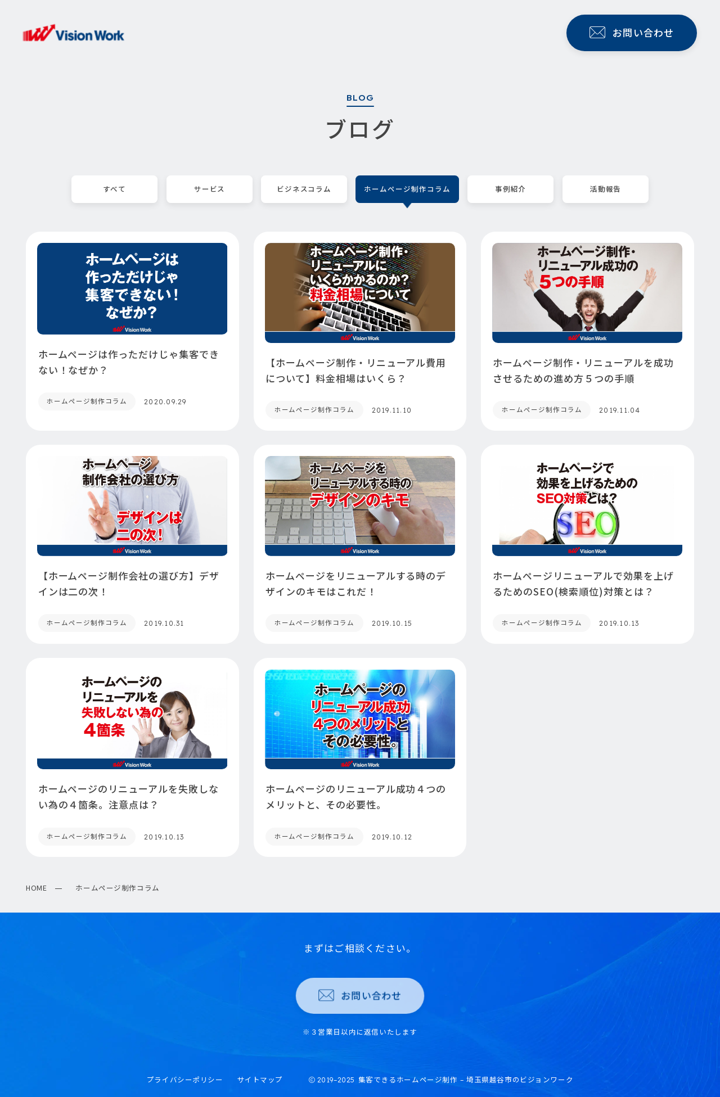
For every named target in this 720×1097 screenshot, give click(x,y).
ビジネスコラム (304, 188)
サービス (209, 188)
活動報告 (605, 188)
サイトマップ (260, 1079)
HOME (36, 887)
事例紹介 (510, 188)
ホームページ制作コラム (407, 188)
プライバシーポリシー (185, 1079)
